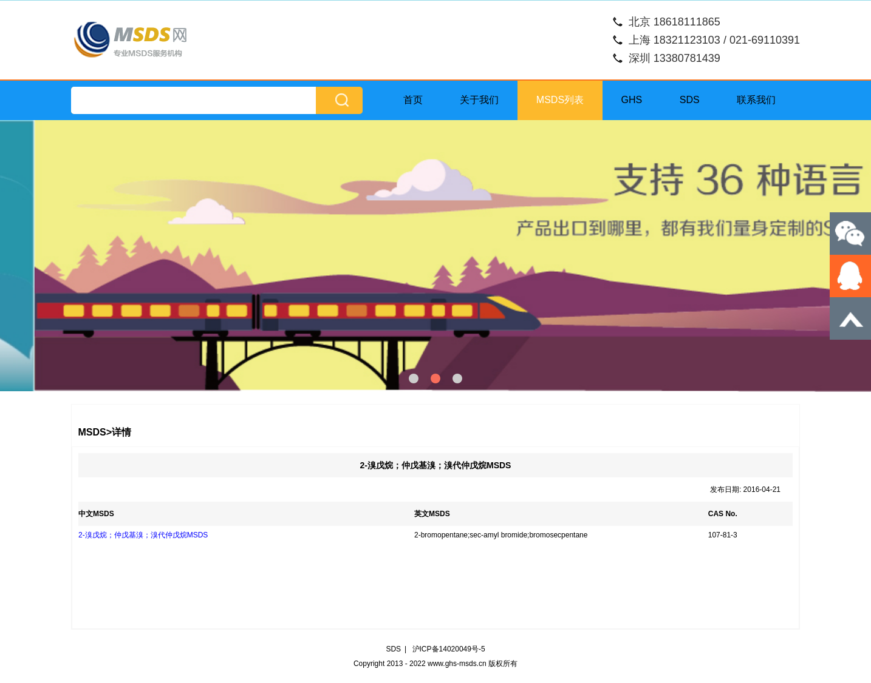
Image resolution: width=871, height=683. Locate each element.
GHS (632, 100)
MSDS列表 (560, 100)
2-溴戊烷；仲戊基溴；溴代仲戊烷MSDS (143, 535)
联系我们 (756, 100)
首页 (413, 100)
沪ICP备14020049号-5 (448, 649)
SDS (690, 100)
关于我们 (479, 100)
